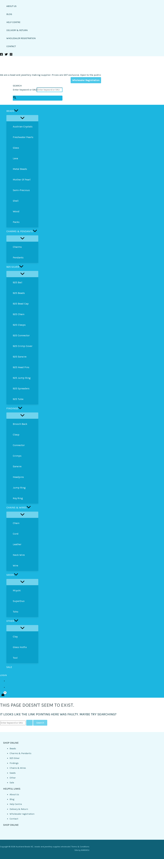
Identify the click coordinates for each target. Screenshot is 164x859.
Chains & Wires (18, 768)
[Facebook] (1, 55)
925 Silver (15, 758)
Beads (13, 748)
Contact (14, 818)
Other (13, 777)
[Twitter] (6, 55)
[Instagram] (11, 55)
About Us (14, 794)
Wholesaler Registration (85, 80)
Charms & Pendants (20, 753)
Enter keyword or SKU (25, 89)
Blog (12, 799)
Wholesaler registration (22, 814)
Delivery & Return (19, 809)
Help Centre (16, 804)
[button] (16, 111)
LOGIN (3, 675)
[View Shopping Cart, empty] (3, 695)
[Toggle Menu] (22, 118)
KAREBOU (85, 850)
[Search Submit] (29, 723)
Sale (12, 782)
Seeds (13, 773)
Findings (14, 763)
